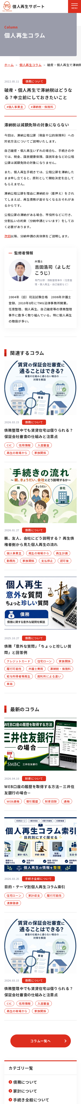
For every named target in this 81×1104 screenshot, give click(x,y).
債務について (25, 1082)
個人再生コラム (30, 65)
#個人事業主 (15, 107)
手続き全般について (31, 1099)
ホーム (9, 65)
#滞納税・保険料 (42, 107)
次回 (7, 236)
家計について (25, 1091)
